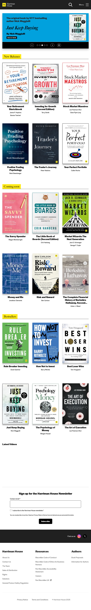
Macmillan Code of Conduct (46, 557)
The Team (6, 566)
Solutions (5, 578)
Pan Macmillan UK (43, 580)
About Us (5, 557)
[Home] (8, 4)
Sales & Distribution (9, 570)
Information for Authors (80, 561)
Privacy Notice (22, 599)
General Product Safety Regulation (15, 583)
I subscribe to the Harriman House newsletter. (27, 510)
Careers (38, 576)
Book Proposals (77, 557)
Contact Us (6, 561)
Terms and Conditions (40, 599)
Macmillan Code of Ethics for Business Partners (49, 563)
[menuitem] (15, 551)
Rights (4, 574)
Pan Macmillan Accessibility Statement (45, 570)
